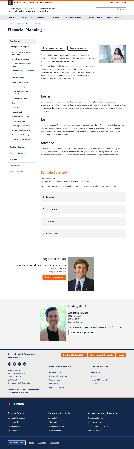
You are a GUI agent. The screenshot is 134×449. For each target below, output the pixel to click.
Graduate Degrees (17, 147)
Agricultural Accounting (20, 59)
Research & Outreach (74, 18)
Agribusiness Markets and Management (21, 53)
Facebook (14, 364)
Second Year (52, 209)
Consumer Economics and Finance (21, 64)
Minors (14, 103)
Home (10, 24)
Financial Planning (18, 87)
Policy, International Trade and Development (21, 92)
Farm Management (18, 78)
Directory (55, 18)
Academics (40, 18)
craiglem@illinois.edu (57, 271)
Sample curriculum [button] (78, 48)
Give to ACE (53, 383)
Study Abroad (17, 112)
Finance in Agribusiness (20, 82)
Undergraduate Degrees (58, 376)
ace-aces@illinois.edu (21, 383)
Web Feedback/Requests (101, 355)
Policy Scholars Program (21, 139)
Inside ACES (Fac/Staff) (73, 355)
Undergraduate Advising (20, 135)
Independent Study (18, 121)
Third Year (51, 221)
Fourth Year (52, 233)
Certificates (15, 165)
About (11, 18)
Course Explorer (16, 172)
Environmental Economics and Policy (23, 72)
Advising (13, 159)
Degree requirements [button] (53, 48)
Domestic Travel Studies (20, 117)
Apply (118, 2)
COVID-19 (94, 383)
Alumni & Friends (113, 18)
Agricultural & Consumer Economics (28, 11)
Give (124, 2)
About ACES (95, 372)
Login (121, 355)
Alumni (93, 376)
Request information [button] (54, 277)
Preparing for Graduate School (23, 126)
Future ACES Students (99, 380)
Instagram (9, 364)
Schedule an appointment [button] (82, 332)
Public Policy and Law (19, 98)
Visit (111, 2)
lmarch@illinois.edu (75, 322)
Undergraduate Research (21, 130)
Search (121, 9)
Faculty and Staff (55, 372)
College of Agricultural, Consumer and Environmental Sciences (33, 8)
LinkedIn (24, 364)
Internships (16, 107)
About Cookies (16, 442)
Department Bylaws (57, 387)
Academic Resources (18, 153)
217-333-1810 (13, 380)
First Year (50, 197)
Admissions (25, 18)
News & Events (94, 18)
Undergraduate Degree (19, 46)
